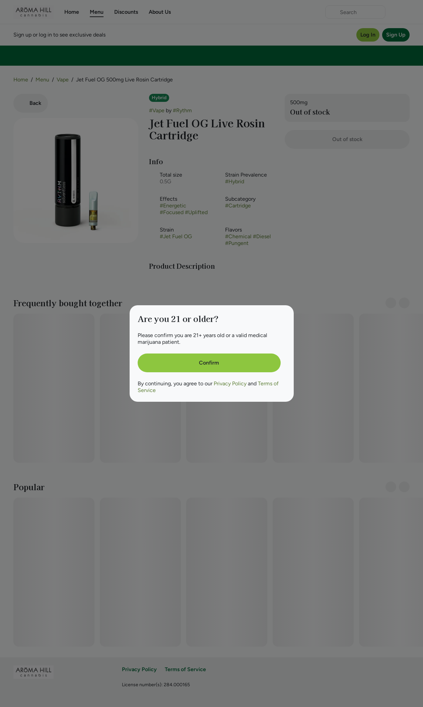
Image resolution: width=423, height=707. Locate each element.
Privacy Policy (230, 383)
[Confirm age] (209, 363)
